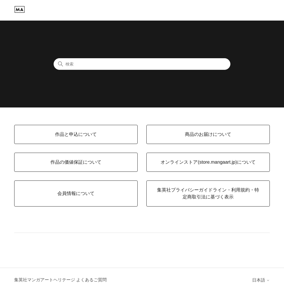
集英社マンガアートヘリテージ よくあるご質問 (60, 279)
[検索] (142, 64)
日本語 (261, 280)
